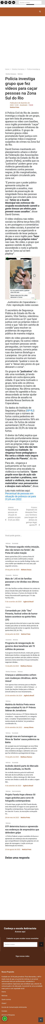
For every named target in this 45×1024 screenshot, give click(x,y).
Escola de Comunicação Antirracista (14, 1007)
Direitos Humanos (11, 74)
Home (4, 992)
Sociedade (15, 543)
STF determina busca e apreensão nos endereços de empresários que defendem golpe (22, 829)
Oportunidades (16, 791)
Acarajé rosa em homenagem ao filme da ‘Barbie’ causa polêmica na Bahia (22, 739)
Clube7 (4, 1003)
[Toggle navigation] (7, 6)
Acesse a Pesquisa (8, 1015)
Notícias (20, 74)
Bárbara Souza (26, 570)
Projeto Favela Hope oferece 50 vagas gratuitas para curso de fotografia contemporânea (20, 797)
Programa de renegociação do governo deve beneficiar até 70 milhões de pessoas (20, 646)
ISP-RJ (29, 410)
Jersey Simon (28, 727)
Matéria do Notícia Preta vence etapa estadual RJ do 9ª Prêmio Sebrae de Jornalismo (20, 707)
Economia (9, 575)
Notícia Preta (14, 107)
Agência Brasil (28, 602)
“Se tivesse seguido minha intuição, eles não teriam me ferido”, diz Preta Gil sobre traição (22, 549)
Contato (4, 1011)
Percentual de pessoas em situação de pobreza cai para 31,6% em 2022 (20, 496)
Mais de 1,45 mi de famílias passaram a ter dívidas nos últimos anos (22, 581)
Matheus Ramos (26, 666)
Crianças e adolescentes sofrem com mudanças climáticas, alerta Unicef (21, 678)
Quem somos (6, 999)
